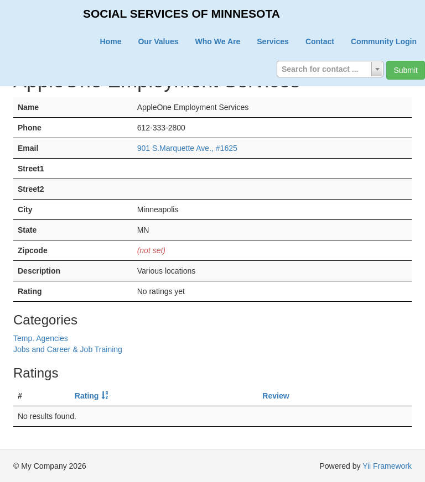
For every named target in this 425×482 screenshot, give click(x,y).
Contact (319, 41)
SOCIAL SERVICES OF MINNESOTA (181, 13)
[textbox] (330, 69)
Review (275, 395)
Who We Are (218, 41)
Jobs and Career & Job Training (67, 349)
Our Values (158, 41)
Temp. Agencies (40, 338)
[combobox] (330, 69)
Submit (405, 70)
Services (273, 41)
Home (111, 41)
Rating (87, 395)
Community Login (384, 41)
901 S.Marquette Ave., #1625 (187, 148)
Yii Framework (387, 466)
